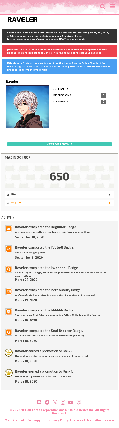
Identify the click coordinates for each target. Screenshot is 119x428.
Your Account (14, 420)
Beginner (58, 227)
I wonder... (59, 268)
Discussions (79, 95)
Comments (79, 102)
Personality (60, 290)
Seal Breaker (61, 330)
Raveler (21, 227)
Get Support (36, 420)
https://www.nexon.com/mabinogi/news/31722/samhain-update (46, 39)
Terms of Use (81, 420)
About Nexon (104, 420)
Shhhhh (57, 310)
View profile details (59, 144)
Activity (60, 88)
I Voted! (57, 247)
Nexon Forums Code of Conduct (82, 63)
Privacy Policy (59, 420)
